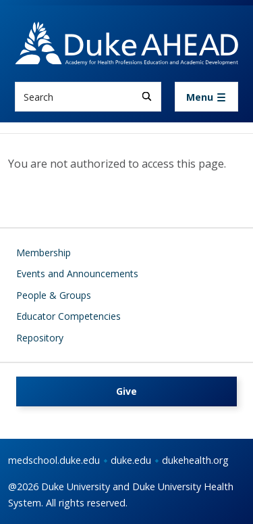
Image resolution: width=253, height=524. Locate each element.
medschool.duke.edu (54, 460)
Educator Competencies (68, 316)
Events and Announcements (77, 273)
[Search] (146, 96)
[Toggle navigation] (206, 97)
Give (126, 391)
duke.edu (131, 460)
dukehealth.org (195, 460)
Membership (43, 252)
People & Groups (53, 295)
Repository (39, 337)
